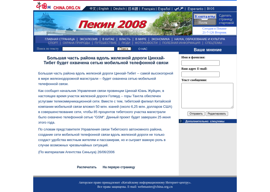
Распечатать (87, 167)
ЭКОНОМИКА (160, 39)
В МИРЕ (140, 39)
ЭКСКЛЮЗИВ (89, 39)
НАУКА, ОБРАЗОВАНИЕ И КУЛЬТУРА (199, 39)
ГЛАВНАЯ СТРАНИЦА (60, 39)
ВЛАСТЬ (125, 39)
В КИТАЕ (108, 39)
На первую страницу (119, 167)
